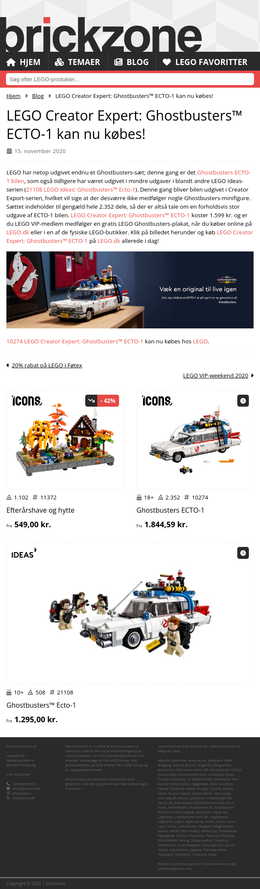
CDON (236, 769)
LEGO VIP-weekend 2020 (215, 375)
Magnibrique (224, 826)
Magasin (205, 826)
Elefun (184, 783)
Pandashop (227, 830)
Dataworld (222, 779)
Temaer (78, 62)
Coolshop (215, 774)
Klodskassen (224, 807)
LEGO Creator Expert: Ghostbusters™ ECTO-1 (130, 215)
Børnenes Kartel (189, 769)
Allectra (164, 760)
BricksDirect (220, 769)
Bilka (228, 760)
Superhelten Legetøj (185, 849)
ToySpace (165, 854)
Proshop (227, 835)
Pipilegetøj (166, 835)
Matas (163, 830)
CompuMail (167, 774)
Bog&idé (205, 764)
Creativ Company (171, 779)
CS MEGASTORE (199, 779)
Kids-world (182, 802)
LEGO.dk (17, 232)
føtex (191, 788)
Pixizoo (182, 835)
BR (206, 769)
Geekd (227, 788)
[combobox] (130, 79)
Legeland (165, 821)
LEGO (200, 341)
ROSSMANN (167, 840)
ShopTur (222, 840)
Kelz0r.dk (165, 802)
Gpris (162, 793)
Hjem (23, 62)
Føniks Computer (171, 788)
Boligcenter (222, 764)
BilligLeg (164, 764)
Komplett (203, 811)
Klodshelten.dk (201, 807)
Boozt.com (166, 769)
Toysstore (182, 854)
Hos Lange (222, 793)
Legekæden (218, 816)
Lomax (170, 826)
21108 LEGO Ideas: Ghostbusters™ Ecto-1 (80, 189)
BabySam (215, 760)
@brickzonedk (23, 797)
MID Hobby (191, 830)
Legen (179, 821)
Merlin (175, 830)
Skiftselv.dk (167, 844)
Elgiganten (199, 783)
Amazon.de (197, 760)
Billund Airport (184, 764)
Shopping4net (202, 840)
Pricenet (212, 835)
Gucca (173, 793)
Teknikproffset (214, 849)
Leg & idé (219, 811)
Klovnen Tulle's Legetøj (176, 811)
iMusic (183, 797)
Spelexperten (212, 844)
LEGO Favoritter (206, 62)
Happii (185, 793)
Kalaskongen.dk (219, 797)
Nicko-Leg (209, 830)
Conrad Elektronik (192, 774)
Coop (229, 774)
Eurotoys (226, 783)
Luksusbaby (187, 826)
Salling (184, 840)
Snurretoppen (189, 844)
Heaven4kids (202, 793)
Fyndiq (215, 788)
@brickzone (21, 793)
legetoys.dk (194, 821)
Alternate (179, 760)
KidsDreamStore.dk (208, 802)
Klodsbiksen (178, 807)
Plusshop (196, 835)
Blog (132, 62)
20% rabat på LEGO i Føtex (47, 365)
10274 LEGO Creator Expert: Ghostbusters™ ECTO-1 (74, 341)
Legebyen (165, 816)
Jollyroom (197, 797)
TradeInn (199, 854)
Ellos (213, 783)
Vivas (212, 854)
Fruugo (202, 788)
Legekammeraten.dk (191, 816)
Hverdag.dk (167, 797)
